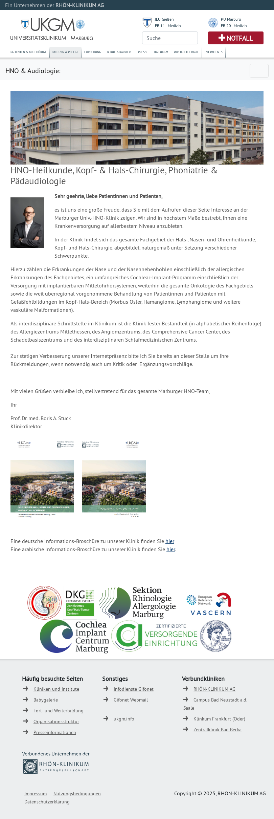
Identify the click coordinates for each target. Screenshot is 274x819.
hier (169, 541)
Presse (143, 52)
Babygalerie (45, 700)
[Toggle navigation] (259, 71)
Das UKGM (161, 52)
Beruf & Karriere (119, 52)
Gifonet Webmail (131, 700)
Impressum (35, 794)
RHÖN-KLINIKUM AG (214, 689)
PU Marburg (231, 19)
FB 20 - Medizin (234, 25)
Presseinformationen (54, 732)
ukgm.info (124, 719)
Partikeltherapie (186, 52)
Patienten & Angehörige (28, 52)
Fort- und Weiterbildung (58, 711)
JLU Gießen (164, 19)
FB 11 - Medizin (168, 25)
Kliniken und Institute (56, 689)
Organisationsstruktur (56, 721)
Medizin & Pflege (65, 52)
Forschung (92, 52)
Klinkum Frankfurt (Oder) (219, 719)
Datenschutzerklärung (47, 802)
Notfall (240, 38)
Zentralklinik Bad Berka (217, 730)
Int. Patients (214, 52)
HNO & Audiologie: (32, 70)
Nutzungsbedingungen (77, 794)
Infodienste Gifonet (134, 689)
